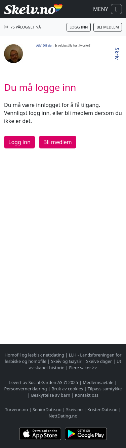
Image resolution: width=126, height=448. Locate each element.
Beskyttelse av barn (50, 395)
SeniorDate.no (47, 409)
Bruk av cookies (67, 389)
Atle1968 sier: (44, 45)
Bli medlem (107, 26)
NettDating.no (63, 416)
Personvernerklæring (25, 389)
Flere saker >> (83, 368)
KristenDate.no (102, 409)
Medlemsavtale (98, 382)
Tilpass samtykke (105, 389)
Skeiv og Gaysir (66, 361)
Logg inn (79, 26)
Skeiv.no (74, 409)
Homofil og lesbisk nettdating (34, 355)
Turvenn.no (16, 409)
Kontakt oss (86, 395)
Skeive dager (99, 361)
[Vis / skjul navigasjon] (116, 9)
